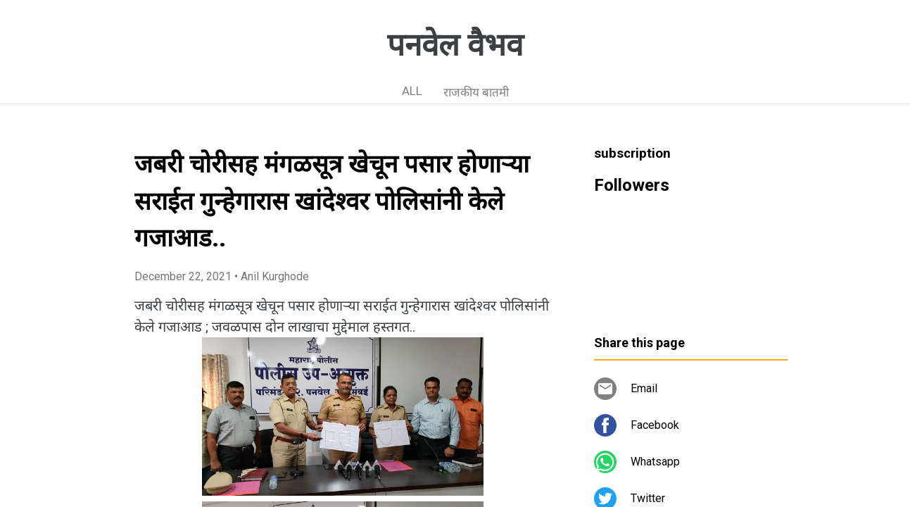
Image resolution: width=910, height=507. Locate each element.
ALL (412, 91)
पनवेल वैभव (455, 45)
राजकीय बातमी (476, 92)
